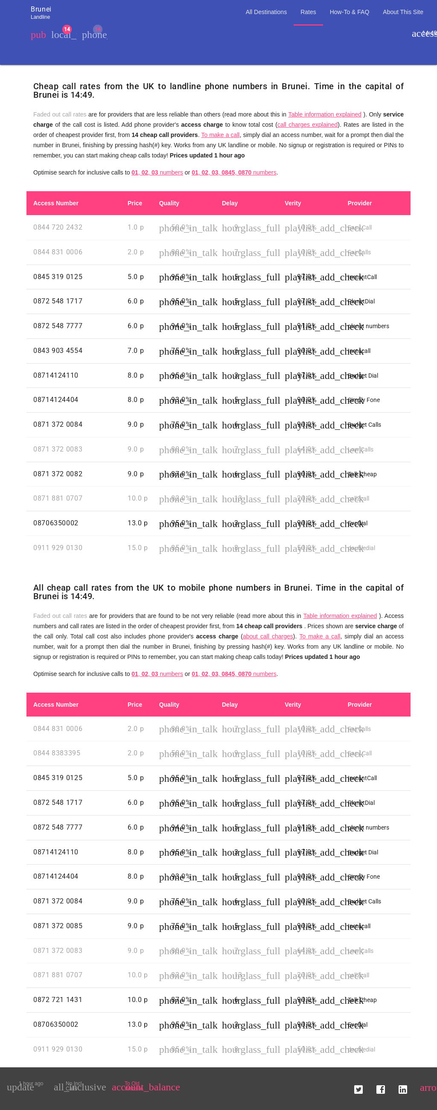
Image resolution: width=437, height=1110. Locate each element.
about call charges (268, 636)
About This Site (403, 12)
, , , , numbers (234, 172)
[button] (358, 1086)
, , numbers (157, 172)
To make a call (220, 134)
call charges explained (307, 124)
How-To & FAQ (350, 12)
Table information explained (324, 114)
